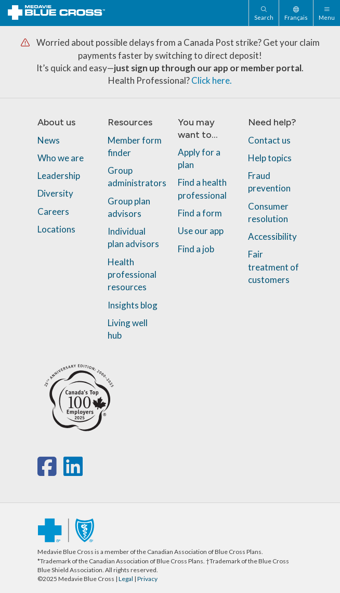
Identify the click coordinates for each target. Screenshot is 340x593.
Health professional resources (132, 274)
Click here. (211, 80)
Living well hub (128, 329)
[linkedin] (73, 471)
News (48, 139)
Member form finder (135, 146)
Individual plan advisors (133, 237)
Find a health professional (202, 188)
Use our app (201, 230)
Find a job (196, 248)
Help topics (270, 157)
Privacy (147, 579)
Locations (56, 229)
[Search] (264, 13)
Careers (53, 211)
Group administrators (137, 176)
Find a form (200, 213)
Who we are (60, 157)
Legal (126, 579)
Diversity (55, 193)
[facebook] (49, 471)
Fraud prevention (269, 182)
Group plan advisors (129, 207)
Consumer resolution (268, 212)
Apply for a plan (199, 158)
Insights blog (133, 305)
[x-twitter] (62, 471)
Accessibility (272, 236)
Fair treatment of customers (273, 267)
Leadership (58, 175)
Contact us (269, 139)
